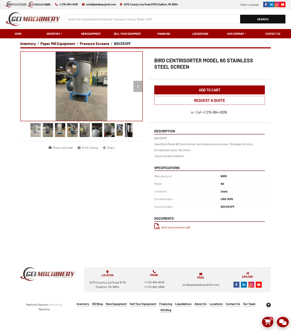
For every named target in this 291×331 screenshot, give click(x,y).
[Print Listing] (87, 147)
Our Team (249, 303)
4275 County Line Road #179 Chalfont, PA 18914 (151, 4)
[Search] (152, 19)
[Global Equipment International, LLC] (47, 274)
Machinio (44, 309)
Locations (216, 303)
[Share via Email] (60, 147)
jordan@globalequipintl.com (200, 284)
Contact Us (272, 33)
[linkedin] (271, 4)
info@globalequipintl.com (101, 4)
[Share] (108, 147)
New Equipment (91, 33)
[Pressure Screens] (94, 43)
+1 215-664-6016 (68, 4)
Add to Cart (209, 90)
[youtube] (282, 4)
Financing (163, 33)
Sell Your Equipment (127, 33)
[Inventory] (28, 43)
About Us (200, 303)
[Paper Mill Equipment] (57, 43)
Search (262, 19)
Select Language (249, 4)
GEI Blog (97, 303)
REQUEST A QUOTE (209, 100)
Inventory (53, 33)
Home (18, 33)
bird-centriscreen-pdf (172, 227)
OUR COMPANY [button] (235, 33)
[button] (54, 33)
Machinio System (37, 304)
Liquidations (200, 33)
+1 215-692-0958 (154, 287)
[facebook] (266, 4)
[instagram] (277, 4)
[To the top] (268, 305)
